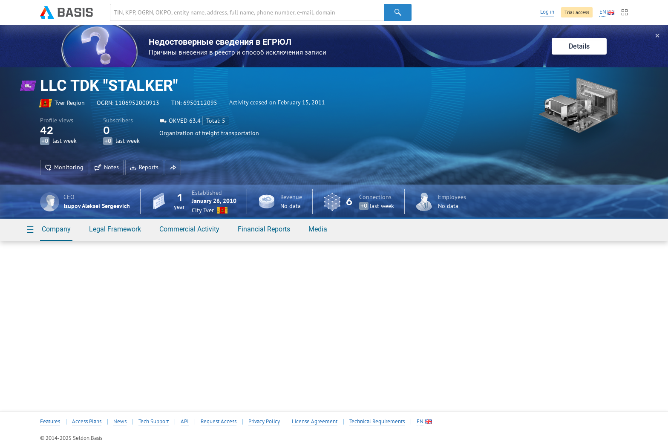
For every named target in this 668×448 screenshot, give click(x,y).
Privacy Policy (264, 421)
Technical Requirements (377, 421)
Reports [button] (144, 167)
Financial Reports (264, 229)
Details (579, 46)
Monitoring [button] (64, 167)
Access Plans (86, 421)
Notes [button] (107, 167)
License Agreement (314, 421)
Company (56, 229)
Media (317, 229)
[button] (173, 167)
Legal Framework (115, 229)
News (120, 421)
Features (50, 421)
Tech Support (153, 421)
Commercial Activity (189, 229)
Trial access (576, 12)
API (185, 421)
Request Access (218, 421)
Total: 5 (215, 120)
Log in (547, 11)
